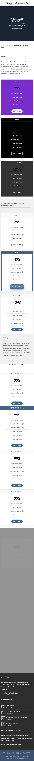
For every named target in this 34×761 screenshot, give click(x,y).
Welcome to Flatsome (13, 711)
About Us (6, 752)
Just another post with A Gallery (16, 717)
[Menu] (2, 3)
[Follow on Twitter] (9, 693)
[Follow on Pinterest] (16, 693)
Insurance (18, 752)
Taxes (12, 752)
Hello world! (10, 705)
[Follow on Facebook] (3, 693)
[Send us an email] (12, 693)
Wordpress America (20, 758)
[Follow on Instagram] (6, 693)
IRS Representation (13, 753)
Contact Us (24, 753)
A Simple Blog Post (12, 723)
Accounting (27, 752)
